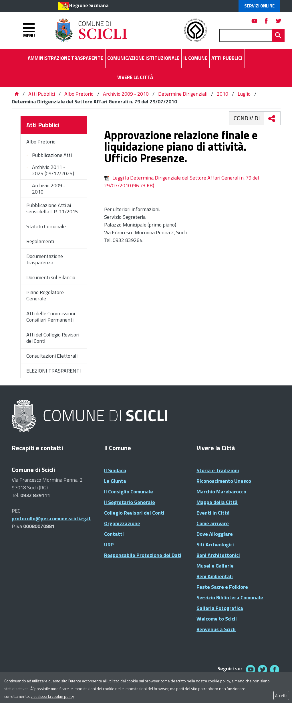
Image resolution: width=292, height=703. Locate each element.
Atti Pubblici (41, 94)
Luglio (244, 94)
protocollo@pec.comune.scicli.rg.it (51, 518)
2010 (222, 94)
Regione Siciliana (89, 5)
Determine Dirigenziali (182, 94)
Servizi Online (259, 6)
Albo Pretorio (79, 94)
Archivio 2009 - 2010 (126, 94)
